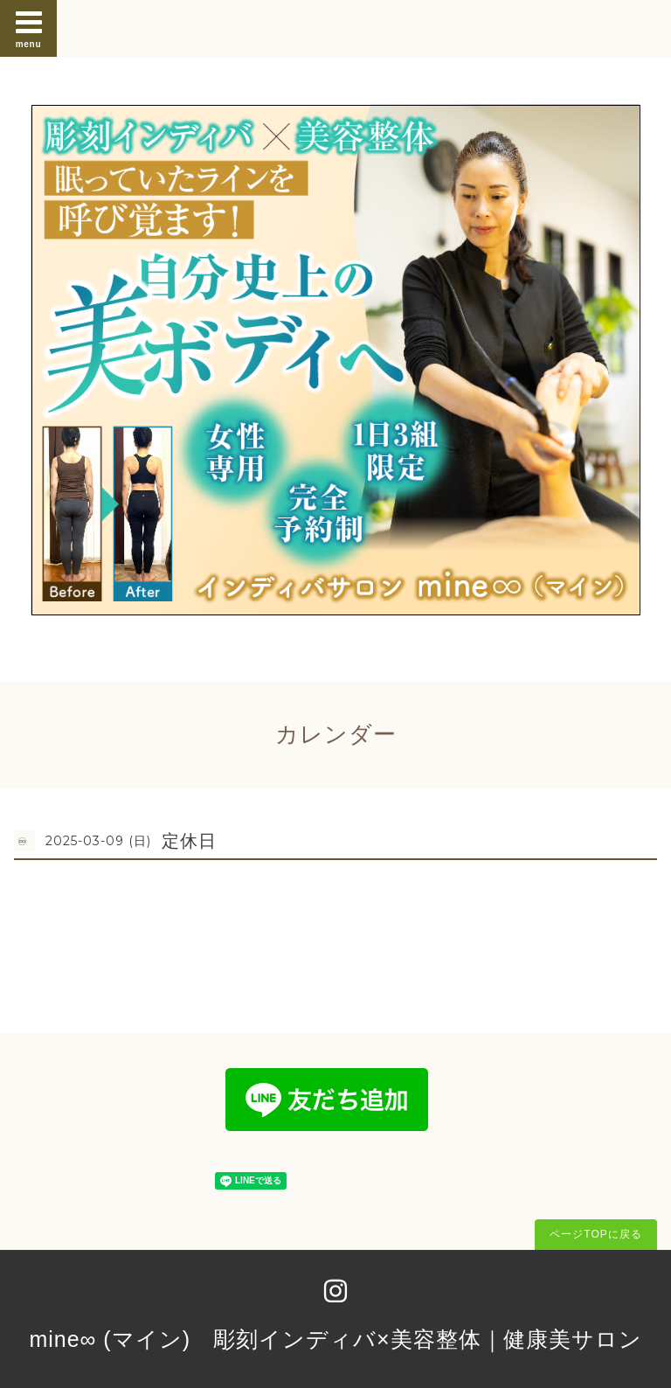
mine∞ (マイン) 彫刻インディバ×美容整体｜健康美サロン (335, 1339)
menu (29, 28)
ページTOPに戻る (595, 1234)
